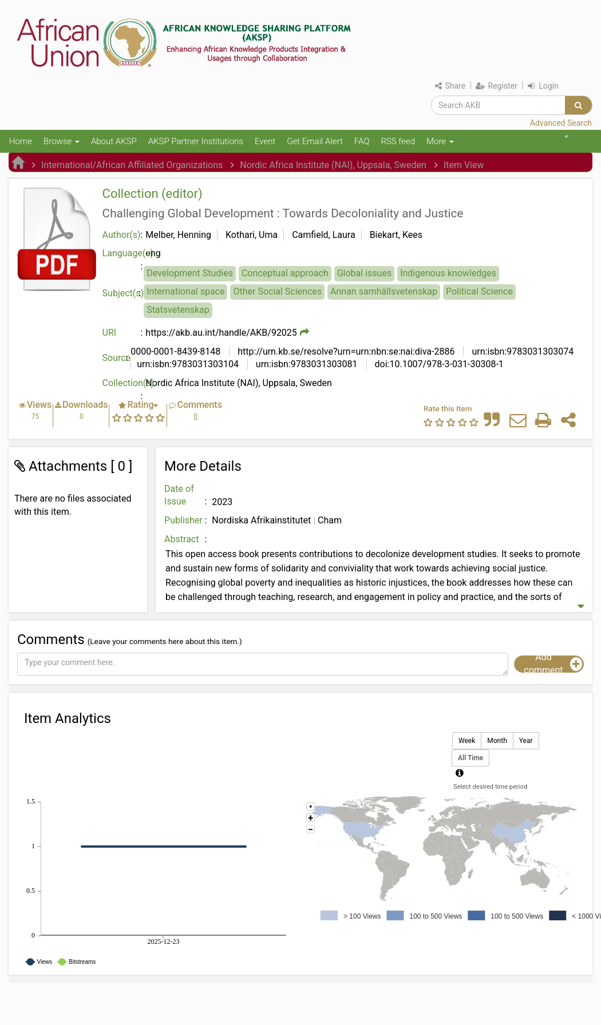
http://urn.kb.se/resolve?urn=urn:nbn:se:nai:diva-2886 (344, 351)
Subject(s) (123, 293)
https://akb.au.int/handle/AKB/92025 (221, 332)
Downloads (85, 404)
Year (526, 741)
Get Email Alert (315, 141)
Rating (140, 404)
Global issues (364, 273)
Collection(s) (124, 383)
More (440, 141)
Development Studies (190, 273)
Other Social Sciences (277, 291)
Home (20, 141)
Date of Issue (179, 495)
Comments (199, 404)
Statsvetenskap (178, 309)
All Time (470, 758)
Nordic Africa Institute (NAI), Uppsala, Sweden (333, 165)
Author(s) (121, 234)
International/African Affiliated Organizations (132, 165)
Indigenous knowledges (448, 273)
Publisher (183, 520)
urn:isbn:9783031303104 (188, 364)
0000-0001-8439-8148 (175, 351)
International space (185, 291)
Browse (62, 141)
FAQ (362, 141)
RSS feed (398, 141)
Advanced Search (561, 123)
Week (466, 741)
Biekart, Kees (396, 234)
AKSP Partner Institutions (195, 141)
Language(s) (124, 253)
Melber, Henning (178, 234)
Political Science (479, 291)
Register (496, 85)
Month (497, 741)
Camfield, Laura (323, 234)
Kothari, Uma (252, 234)
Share (450, 85)
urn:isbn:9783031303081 (306, 364)
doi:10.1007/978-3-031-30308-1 (438, 364)
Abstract (181, 539)
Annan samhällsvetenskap (383, 291)
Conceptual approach (285, 273)
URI (109, 332)
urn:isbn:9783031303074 (521, 351)
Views (39, 404)
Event (265, 141)
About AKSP (114, 141)
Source (116, 357)
